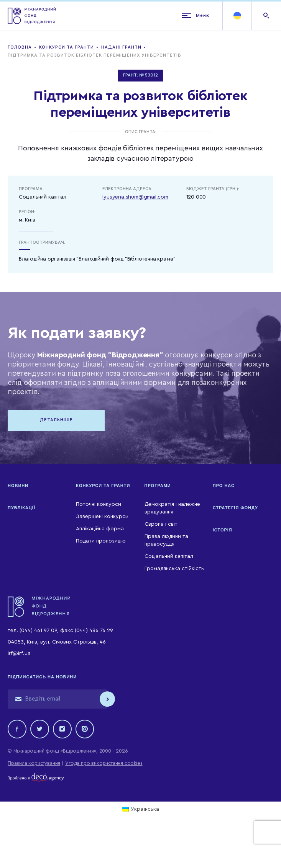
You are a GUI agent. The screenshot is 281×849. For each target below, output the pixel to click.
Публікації (21, 508)
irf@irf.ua (19, 654)
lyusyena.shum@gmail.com (135, 197)
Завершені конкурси (102, 517)
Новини (18, 486)
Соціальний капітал (169, 556)
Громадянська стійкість (174, 569)
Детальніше (57, 420)
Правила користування (34, 764)
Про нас (224, 486)
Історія (222, 530)
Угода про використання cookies (103, 764)
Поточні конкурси (98, 505)
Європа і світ (161, 525)
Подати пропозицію (101, 541)
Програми (158, 486)
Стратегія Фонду (235, 508)
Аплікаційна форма (100, 529)
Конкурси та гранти (103, 486)
